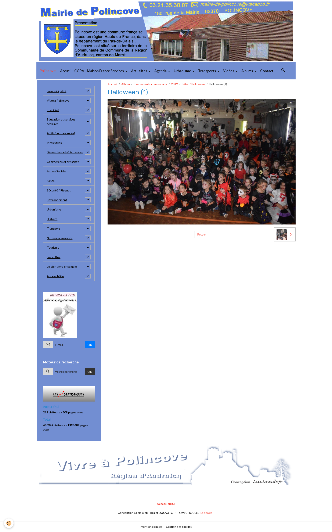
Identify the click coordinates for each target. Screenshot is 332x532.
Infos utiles (54, 142)
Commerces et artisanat (63, 161)
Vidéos (229, 71)
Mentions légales (150, 526)
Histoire (52, 219)
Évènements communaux (150, 84)
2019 (174, 84)
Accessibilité (55, 276)
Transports (207, 71)
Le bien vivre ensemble (62, 266)
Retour (201, 234)
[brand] (47, 70)
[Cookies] (9, 523)
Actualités (139, 71)
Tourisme (53, 247)
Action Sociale (56, 171)
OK (89, 344)
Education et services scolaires (61, 122)
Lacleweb (206, 512)
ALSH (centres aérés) (61, 133)
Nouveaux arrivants (59, 238)
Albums (247, 71)
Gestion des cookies (179, 526)
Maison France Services (106, 71)
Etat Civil (53, 110)
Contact (266, 71)
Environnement (57, 200)
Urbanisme (183, 71)
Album (125, 84)
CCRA (79, 71)
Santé (51, 181)
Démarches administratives (65, 152)
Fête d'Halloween (193, 84)
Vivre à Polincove (58, 100)
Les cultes (53, 257)
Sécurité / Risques (59, 190)
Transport (53, 228)
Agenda (160, 71)
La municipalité (56, 91)
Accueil (65, 71)
